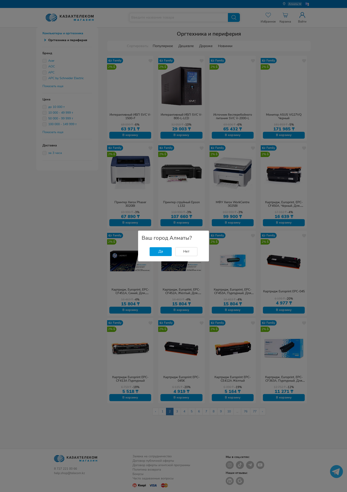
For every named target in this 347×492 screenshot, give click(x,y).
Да (160, 251)
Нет (186, 251)
